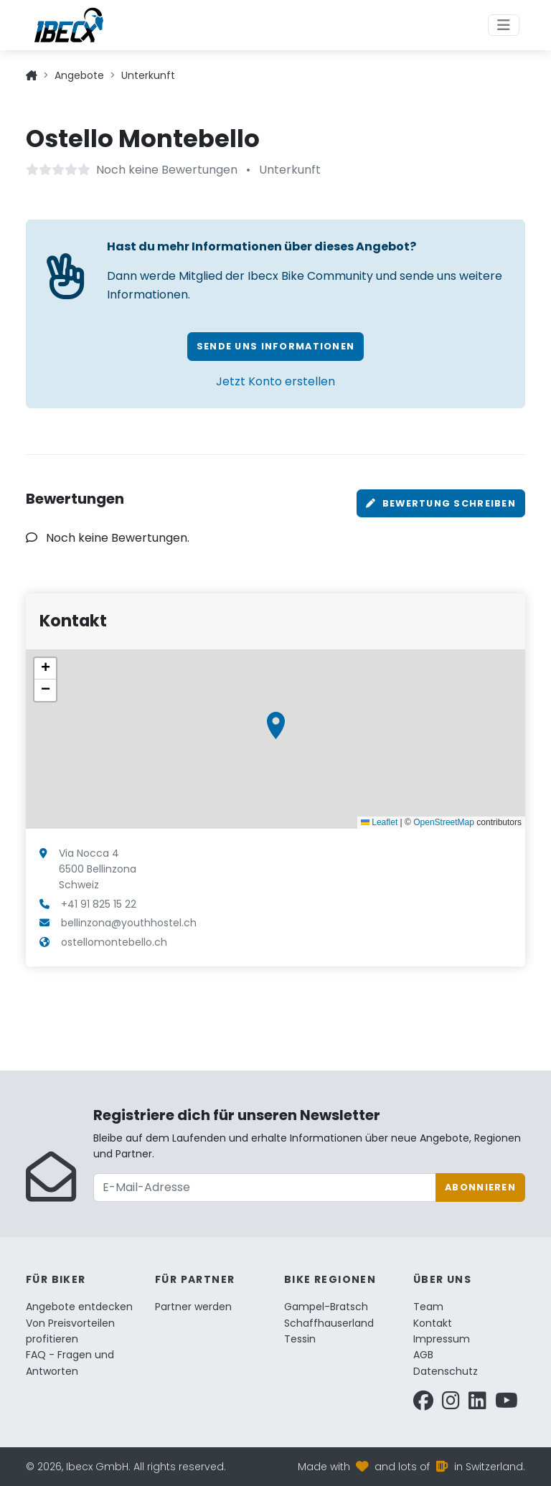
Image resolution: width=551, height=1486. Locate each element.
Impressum (441, 1339)
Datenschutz (445, 1371)
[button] (276, 725)
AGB (423, 1355)
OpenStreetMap (443, 822)
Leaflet (379, 822)
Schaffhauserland (329, 1323)
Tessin (300, 1339)
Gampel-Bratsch (326, 1306)
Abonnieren (480, 1187)
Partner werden (193, 1306)
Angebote (79, 75)
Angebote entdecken (79, 1306)
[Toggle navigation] (503, 25)
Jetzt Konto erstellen (275, 381)
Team (428, 1306)
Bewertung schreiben (441, 503)
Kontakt (432, 1323)
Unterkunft (148, 75)
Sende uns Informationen (275, 346)
